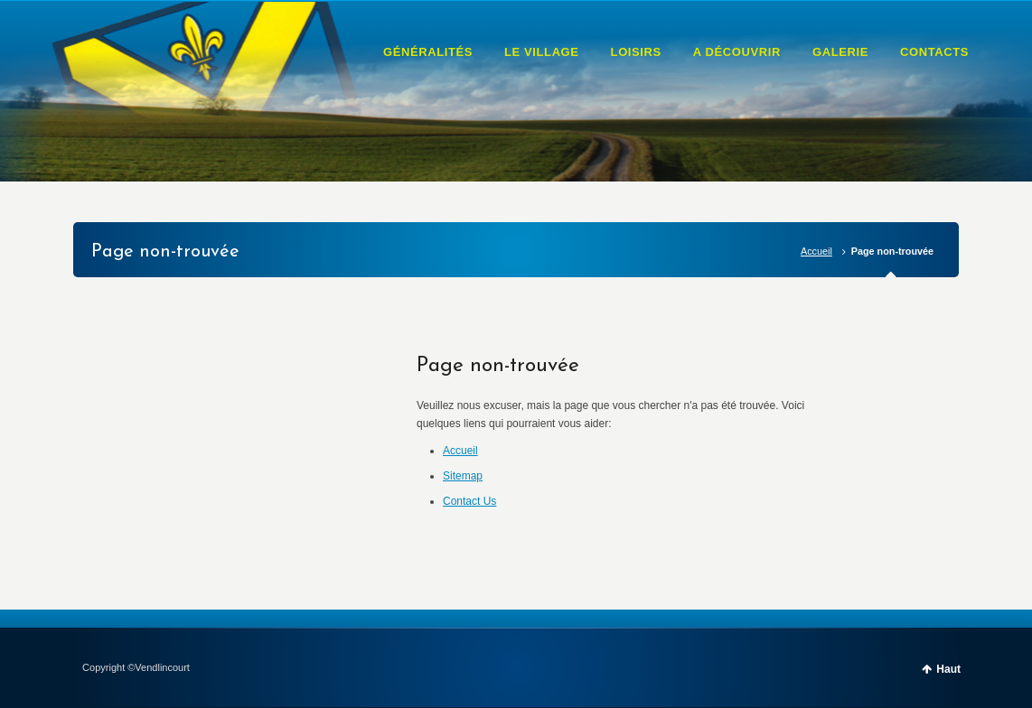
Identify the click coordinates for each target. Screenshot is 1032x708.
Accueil (816, 251)
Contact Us (469, 501)
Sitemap (463, 476)
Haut (948, 669)
